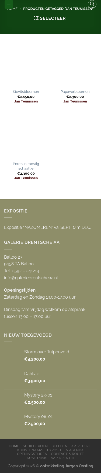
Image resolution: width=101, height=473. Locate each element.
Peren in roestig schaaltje (26, 166)
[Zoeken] (92, 4)
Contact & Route (67, 454)
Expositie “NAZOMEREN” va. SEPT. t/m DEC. (47, 227)
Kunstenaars (30, 450)
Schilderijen (35, 446)
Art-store (81, 446)
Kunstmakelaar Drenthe (51, 458)
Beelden (59, 446)
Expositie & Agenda (65, 450)
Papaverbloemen (75, 91)
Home (14, 446)
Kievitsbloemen (26, 91)
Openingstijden (32, 454)
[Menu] (9, 4)
